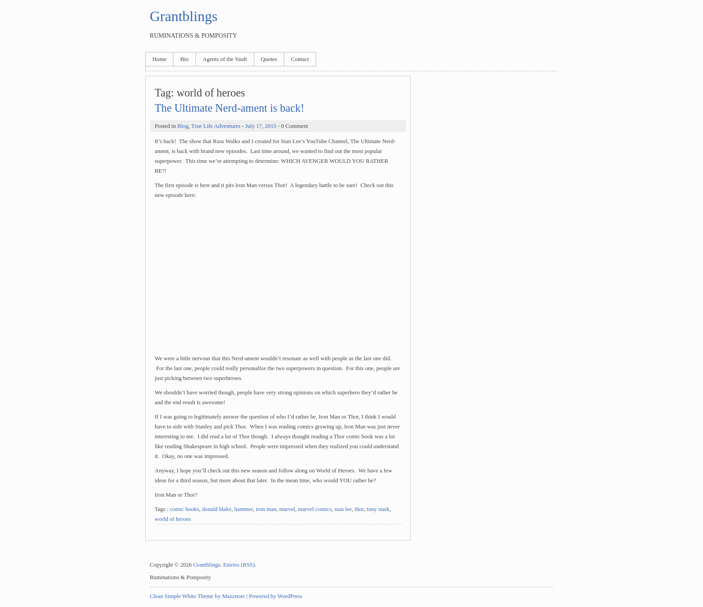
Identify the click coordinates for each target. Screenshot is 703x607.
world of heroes (173, 519)
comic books (184, 509)
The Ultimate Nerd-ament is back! (229, 108)
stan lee (343, 509)
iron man (266, 509)
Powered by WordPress (275, 596)
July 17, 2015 (260, 126)
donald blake (216, 509)
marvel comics (315, 509)
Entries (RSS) (239, 565)
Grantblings (183, 16)
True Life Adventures (216, 126)
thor (359, 509)
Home (159, 59)
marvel (287, 509)
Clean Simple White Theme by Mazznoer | (198, 596)
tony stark (378, 509)
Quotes (269, 59)
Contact (300, 59)
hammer (243, 509)
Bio (184, 59)
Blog (182, 126)
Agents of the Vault (225, 59)
